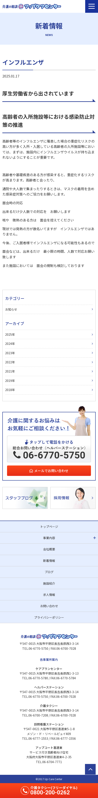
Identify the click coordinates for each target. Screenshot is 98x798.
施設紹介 (49, 583)
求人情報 (49, 594)
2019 (8, 380)
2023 (8, 353)
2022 (8, 362)
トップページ (49, 526)
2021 (8, 371)
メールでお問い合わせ (51, 470)
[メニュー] (91, 6)
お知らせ (11, 309)
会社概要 (49, 549)
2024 (8, 343)
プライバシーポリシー (49, 617)
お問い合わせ (49, 606)
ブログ (49, 572)
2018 (8, 390)
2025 (8, 334)
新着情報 (49, 560)
